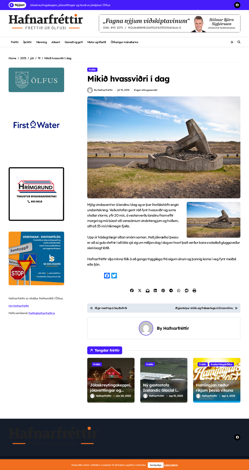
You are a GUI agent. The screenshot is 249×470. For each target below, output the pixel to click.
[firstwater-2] (43, 129)
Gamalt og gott (74, 42)
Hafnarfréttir (176, 329)
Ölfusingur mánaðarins (124, 42)
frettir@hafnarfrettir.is (42, 313)
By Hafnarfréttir (100, 91)
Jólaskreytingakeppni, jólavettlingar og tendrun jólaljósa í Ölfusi (110, 394)
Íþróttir (27, 42)
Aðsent (55, 42)
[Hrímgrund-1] (43, 194)
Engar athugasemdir (146, 91)
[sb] (43, 258)
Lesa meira (171, 465)
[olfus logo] (43, 80)
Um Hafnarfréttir (19, 305)
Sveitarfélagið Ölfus (221, 365)
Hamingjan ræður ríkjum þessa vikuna (214, 389)
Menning (41, 42)
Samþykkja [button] (155, 465)
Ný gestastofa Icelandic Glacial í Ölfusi (159, 391)
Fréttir (15, 42)
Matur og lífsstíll (96, 42)
